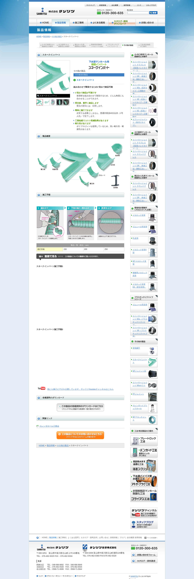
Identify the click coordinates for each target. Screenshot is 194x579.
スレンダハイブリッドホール (140, 407)
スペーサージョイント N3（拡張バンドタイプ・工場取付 (140, 112)
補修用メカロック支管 (140, 274)
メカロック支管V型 (140, 251)
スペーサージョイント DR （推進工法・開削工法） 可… (140, 77)
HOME (38, 36)
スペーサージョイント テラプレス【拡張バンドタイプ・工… (140, 66)
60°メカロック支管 (139, 262)
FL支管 (135, 238)
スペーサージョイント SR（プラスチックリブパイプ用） (140, 332)
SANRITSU (134, 576)
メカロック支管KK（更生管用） (139, 285)
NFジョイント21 (139, 371)
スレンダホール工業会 (49, 426)
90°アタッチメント (139, 418)
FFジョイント (138, 394)
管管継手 (136, 348)
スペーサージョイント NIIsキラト (140, 384)
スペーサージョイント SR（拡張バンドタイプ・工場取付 (140, 100)
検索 (153, 12)
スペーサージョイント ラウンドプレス (140, 154)
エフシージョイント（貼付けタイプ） (140, 122)
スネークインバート (140, 361)
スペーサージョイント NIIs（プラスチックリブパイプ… (140, 320)
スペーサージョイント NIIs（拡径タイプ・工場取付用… (140, 89)
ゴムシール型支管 (140, 227)
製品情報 (46, 36)
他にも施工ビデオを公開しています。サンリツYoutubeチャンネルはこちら (80, 389)
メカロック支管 (139, 215)
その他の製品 (57, 36)
